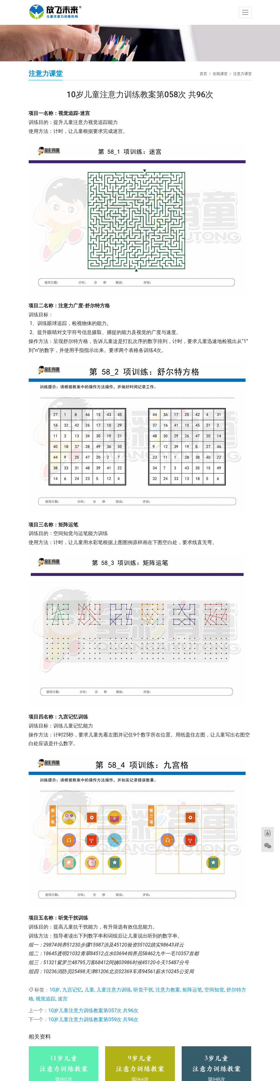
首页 (203, 74)
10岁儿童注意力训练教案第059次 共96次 (93, 1019)
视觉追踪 (46, 999)
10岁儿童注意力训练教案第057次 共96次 (93, 1010)
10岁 (54, 990)
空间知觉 (214, 990)
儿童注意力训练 (113, 990)
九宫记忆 (72, 990)
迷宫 (63, 999)
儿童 (89, 990)
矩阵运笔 (192, 990)
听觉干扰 (143, 990)
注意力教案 (167, 990)
